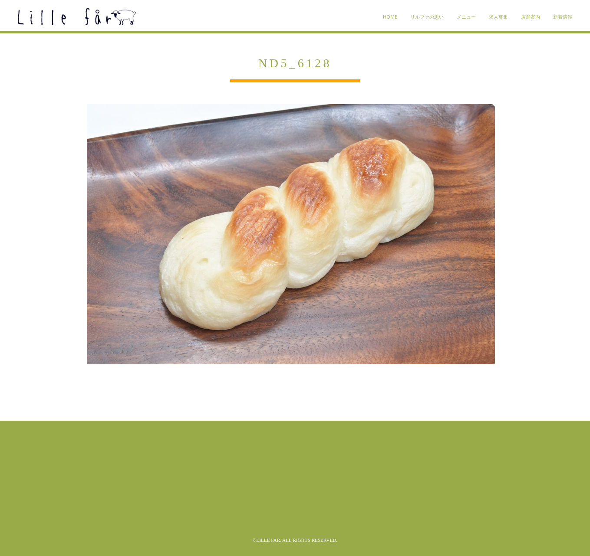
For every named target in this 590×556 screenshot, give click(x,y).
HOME (390, 16)
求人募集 (498, 16)
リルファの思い (427, 16)
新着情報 (562, 16)
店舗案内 (530, 16)
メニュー (466, 16)
